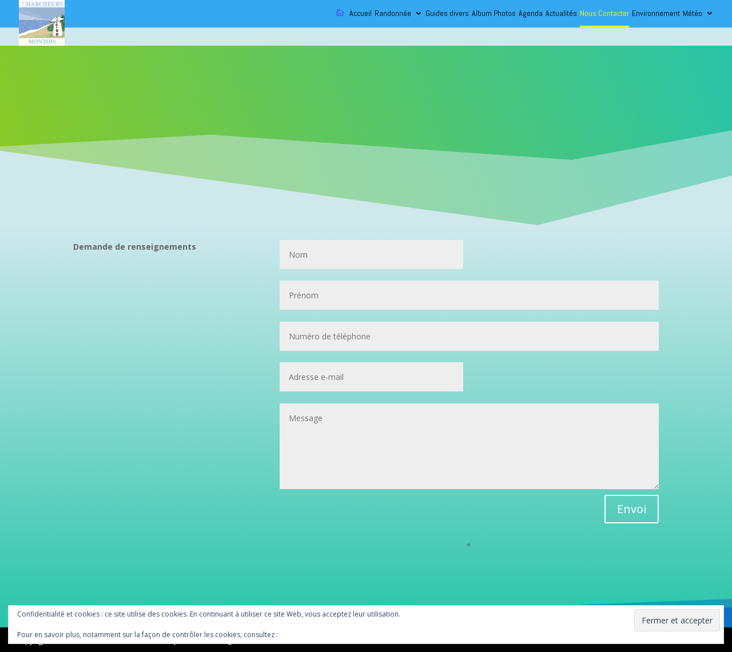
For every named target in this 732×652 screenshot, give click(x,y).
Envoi (631, 509)
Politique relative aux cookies (327, 634)
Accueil (360, 13)
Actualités (561, 13)
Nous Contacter (604, 13)
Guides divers (447, 13)
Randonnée (393, 13)
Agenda (531, 13)
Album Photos (494, 13)
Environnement (656, 13)
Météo (692, 13)
